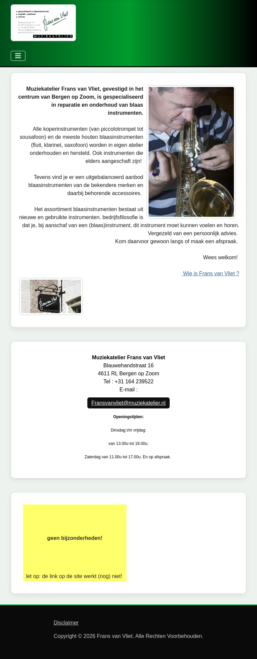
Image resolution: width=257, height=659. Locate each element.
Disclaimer (66, 623)
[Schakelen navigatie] (18, 56)
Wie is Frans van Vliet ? (211, 273)
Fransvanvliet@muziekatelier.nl (128, 403)
